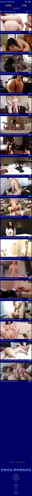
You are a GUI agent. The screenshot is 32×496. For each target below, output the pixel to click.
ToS (16, 489)
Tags (16, 481)
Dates (24, 5)
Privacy (16, 493)
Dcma (16, 487)
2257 (16, 491)
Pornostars (16, 479)
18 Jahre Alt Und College (20, 462)
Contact (16, 484)
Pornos (16, 474)
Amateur (8, 5)
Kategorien (12, 462)
